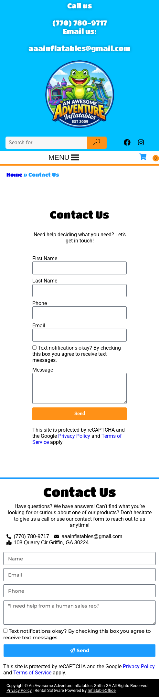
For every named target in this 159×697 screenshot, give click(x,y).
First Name (44, 258)
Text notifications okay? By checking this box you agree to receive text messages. (76, 354)
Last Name (44, 281)
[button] (58, 157)
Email (38, 326)
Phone (39, 303)
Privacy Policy (74, 436)
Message (42, 370)
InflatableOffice (102, 690)
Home (14, 174)
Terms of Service (32, 673)
